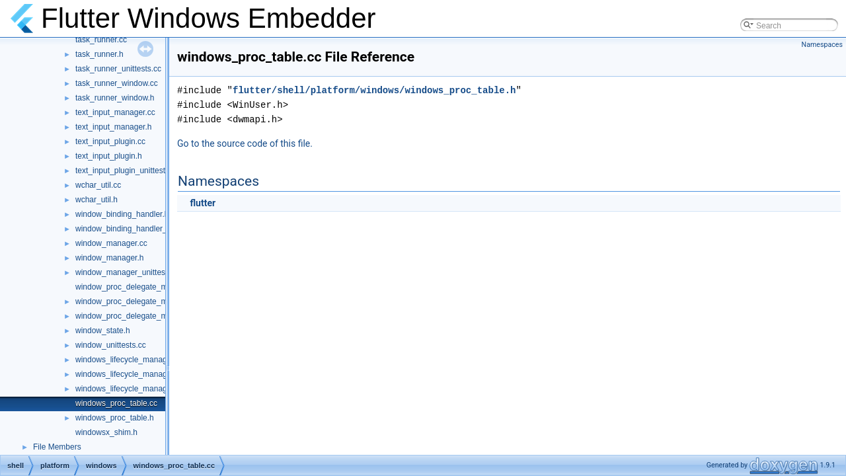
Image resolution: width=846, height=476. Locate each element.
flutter (202, 203)
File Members (57, 447)
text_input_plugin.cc (110, 141)
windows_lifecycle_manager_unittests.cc (146, 388)
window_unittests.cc (110, 345)
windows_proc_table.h (114, 417)
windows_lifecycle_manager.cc (129, 359)
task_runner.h (99, 54)
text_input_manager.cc (115, 112)
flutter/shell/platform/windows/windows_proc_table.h (374, 90)
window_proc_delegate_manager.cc (138, 287)
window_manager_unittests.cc (128, 272)
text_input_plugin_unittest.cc (125, 170)
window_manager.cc (111, 243)
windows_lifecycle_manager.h (127, 374)
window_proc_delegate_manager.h (136, 301)
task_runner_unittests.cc (118, 68)
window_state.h (102, 330)
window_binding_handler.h (122, 214)
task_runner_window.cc (116, 83)
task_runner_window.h (114, 97)
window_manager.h (109, 257)
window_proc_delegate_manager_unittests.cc (156, 316)
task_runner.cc (101, 39)
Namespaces (822, 44)
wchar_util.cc (98, 185)
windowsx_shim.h (106, 432)
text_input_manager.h (113, 127)
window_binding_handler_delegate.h (139, 228)
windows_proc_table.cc (116, 403)
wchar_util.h (96, 199)
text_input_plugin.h (108, 156)
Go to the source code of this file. (245, 143)
